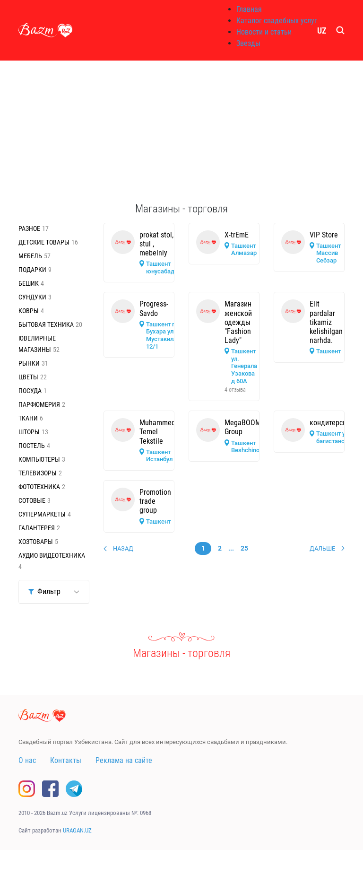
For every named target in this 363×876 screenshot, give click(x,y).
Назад (123, 548)
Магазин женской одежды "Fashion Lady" (238, 322)
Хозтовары (35, 541)
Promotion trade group (155, 501)
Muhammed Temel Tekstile (157, 431)
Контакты (65, 760)
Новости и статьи (264, 31)
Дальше (322, 548)
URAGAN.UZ (77, 830)
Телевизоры (37, 473)
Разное (29, 228)
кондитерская (332, 422)
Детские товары (43, 242)
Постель (31, 445)
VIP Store (324, 234)
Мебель (30, 256)
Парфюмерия (39, 404)
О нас (27, 760)
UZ (322, 30)
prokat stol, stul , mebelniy (156, 243)
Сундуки (32, 297)
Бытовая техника (46, 324)
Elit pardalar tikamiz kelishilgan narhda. (326, 322)
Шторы (29, 432)
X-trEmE (237, 234)
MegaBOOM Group (243, 427)
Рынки (29, 363)
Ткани (28, 418)
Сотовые (31, 500)
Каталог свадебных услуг (276, 20)
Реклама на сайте (123, 760)
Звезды (248, 43)
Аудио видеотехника (51, 555)
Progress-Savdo (153, 308)
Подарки (32, 269)
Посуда (30, 390)
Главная (249, 9)
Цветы (28, 377)
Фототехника (39, 487)
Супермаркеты (42, 514)
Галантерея (36, 528)
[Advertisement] (181, 131)
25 (244, 548)
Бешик (28, 283)
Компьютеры (39, 459)
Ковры (28, 311)
